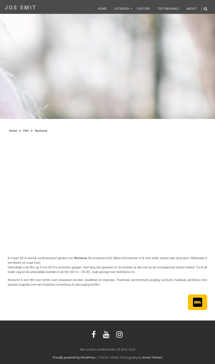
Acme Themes (152, 357)
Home (102, 9)
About (191, 9)
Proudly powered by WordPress (74, 357)
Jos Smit (21, 8)
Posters (143, 9)
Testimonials (168, 9)
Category (121, 9)
